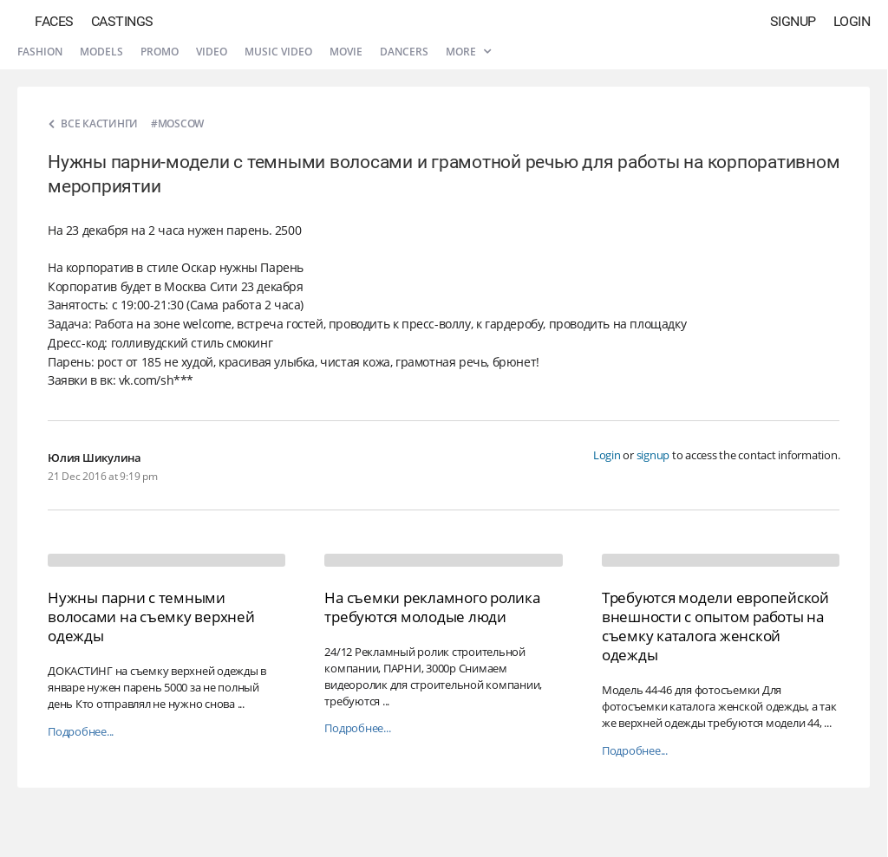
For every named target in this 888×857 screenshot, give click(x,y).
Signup (793, 21)
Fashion (39, 51)
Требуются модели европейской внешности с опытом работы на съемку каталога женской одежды (715, 626)
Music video (278, 51)
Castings (122, 21)
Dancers (404, 51)
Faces (54, 21)
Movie (346, 51)
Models (101, 51)
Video (211, 51)
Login (852, 21)
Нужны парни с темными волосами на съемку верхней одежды (151, 617)
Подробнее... (81, 731)
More (468, 51)
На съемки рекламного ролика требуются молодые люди (431, 607)
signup (653, 455)
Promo (159, 51)
